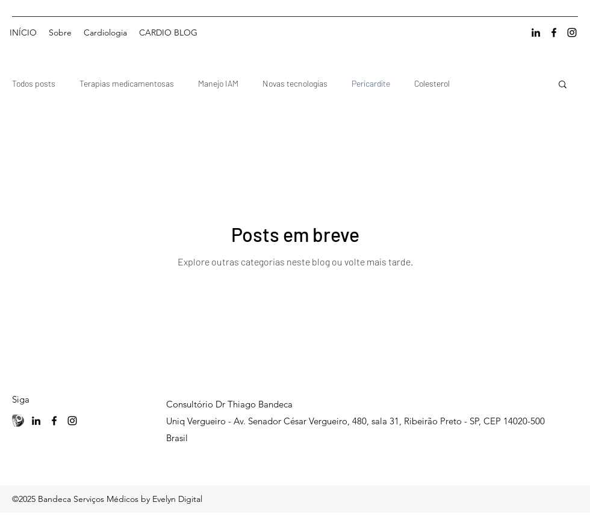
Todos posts (33, 83)
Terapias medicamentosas (126, 83)
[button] (562, 85)
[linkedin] (536, 32)
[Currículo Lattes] (18, 421)
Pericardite (371, 83)
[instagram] (572, 32)
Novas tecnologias (295, 83)
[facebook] (554, 32)
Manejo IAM (218, 83)
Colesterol (432, 83)
